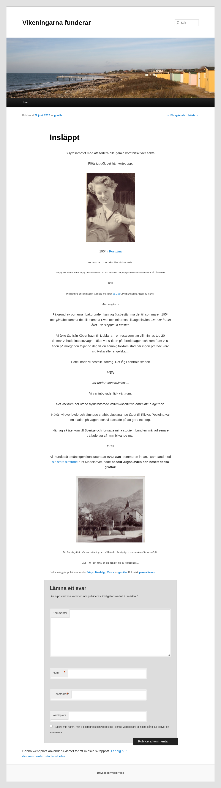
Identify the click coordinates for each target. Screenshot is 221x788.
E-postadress (61, 694)
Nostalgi (100, 572)
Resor (110, 572)
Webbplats (59, 715)
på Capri (117, 294)
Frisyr (90, 572)
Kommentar (60, 613)
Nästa (193, 115)
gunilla (58, 115)
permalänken (147, 572)
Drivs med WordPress (110, 772)
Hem (26, 102)
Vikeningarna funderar (56, 22)
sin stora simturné (64, 462)
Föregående (176, 115)
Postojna (115, 251)
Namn (59, 673)
